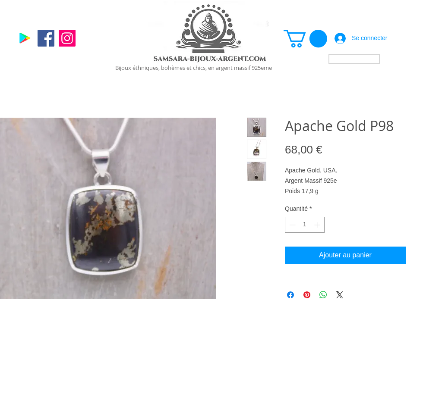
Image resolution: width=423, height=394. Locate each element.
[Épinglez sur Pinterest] (307, 295)
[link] (305, 38)
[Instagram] (67, 38)
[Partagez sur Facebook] (290, 295)
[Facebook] (46, 38)
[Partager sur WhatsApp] (323, 295)
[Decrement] (291, 224)
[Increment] (318, 224)
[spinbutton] (305, 224)
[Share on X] (340, 295)
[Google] (24, 38)
